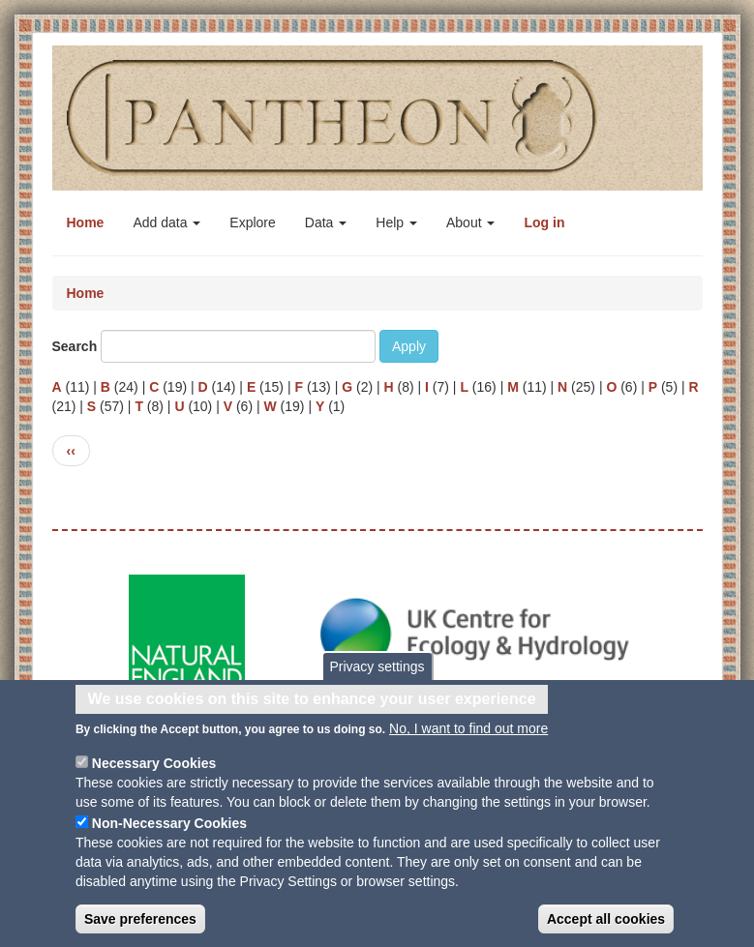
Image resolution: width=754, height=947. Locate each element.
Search (75, 346)
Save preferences (140, 927)
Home (86, 222)
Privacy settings (376, 675)
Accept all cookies (606, 927)
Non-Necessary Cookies (169, 832)
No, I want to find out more (468, 737)
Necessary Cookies (154, 772)
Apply (409, 346)
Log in (544, 222)
